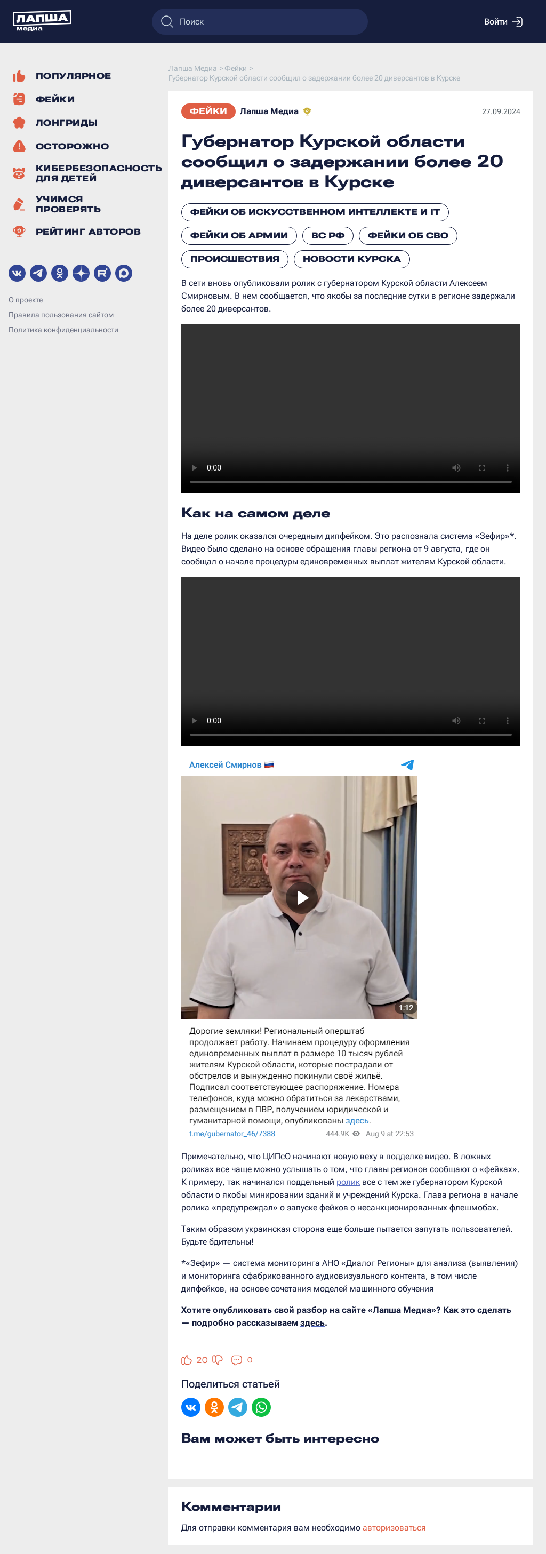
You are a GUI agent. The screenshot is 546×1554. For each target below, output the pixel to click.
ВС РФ (327, 235)
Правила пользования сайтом (61, 314)
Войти (503, 22)
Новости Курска (352, 259)
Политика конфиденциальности (63, 329)
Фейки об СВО (408, 235)
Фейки (208, 111)
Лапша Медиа (269, 111)
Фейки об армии (239, 235)
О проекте (26, 300)
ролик (348, 1182)
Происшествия (234, 259)
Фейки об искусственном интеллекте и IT (315, 212)
